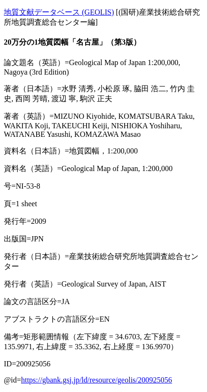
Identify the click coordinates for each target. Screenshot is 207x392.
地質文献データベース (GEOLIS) (59, 12)
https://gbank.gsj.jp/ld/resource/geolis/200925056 (96, 380)
